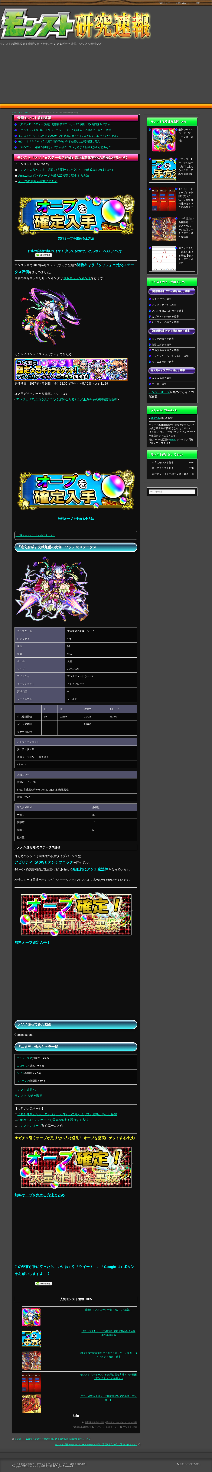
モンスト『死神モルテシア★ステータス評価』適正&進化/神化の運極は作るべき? (96, 1444)
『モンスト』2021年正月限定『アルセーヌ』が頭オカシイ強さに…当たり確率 (64, 130)
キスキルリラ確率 (161, 378)
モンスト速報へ (25, 1089)
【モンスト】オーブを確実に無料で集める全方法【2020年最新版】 (185, 166)
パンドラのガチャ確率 (164, 305)
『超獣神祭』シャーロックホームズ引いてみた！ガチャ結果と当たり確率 (67, 1114)
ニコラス (22, 1065)
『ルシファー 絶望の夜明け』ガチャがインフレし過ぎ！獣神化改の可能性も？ (64, 147)
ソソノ (20, 1073)
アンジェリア (24, 1058)
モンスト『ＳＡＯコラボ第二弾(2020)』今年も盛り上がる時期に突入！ (60, 141)
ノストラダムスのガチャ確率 (168, 310)
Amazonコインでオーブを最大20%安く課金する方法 (53, 175)
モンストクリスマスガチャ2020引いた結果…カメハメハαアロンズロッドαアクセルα (68, 135)
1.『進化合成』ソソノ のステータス (35, 535)
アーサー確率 (159, 384)
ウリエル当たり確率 (163, 361)
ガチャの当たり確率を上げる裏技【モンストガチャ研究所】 (185, 255)
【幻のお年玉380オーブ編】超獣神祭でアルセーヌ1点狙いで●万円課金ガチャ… (65, 124)
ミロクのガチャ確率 (163, 338)
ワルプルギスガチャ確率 (165, 350)
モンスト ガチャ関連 (28, 1095)
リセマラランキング (77, 278)
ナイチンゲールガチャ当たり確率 (170, 356)
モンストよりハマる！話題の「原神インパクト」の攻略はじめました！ (66, 169)
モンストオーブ (159, 392)
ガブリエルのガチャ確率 (165, 316)
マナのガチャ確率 (161, 299)
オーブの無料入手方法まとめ (37, 181)
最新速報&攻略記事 (94, 1422)
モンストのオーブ (30, 1125)
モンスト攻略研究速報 (41, 1466)
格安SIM (155, 418)
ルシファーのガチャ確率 (165, 322)
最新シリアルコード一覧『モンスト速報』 (108, 1309)
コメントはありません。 (106, 1427)
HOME (14, 113)
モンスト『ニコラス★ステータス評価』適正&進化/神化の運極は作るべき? (52, 1439)
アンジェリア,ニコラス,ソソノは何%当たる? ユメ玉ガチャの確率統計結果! (66, 399)
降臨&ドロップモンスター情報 (121, 1422)
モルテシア (23, 1080)
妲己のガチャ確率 (161, 344)
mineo (173, 439)
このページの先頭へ (188, 1464)
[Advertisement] (106, 75)
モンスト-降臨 (23, 113)
